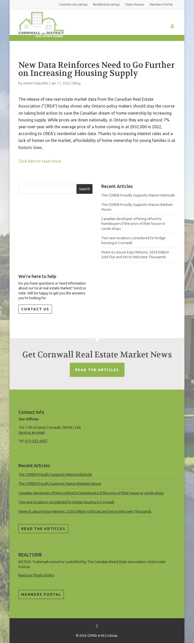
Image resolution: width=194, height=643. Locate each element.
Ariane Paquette (35, 83)
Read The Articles (97, 370)
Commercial (73, 4)
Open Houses (134, 4)
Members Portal (41, 594)
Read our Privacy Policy (36, 575)
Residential (106, 4)
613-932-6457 (36, 441)
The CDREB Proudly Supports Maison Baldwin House (59, 484)
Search (84, 189)
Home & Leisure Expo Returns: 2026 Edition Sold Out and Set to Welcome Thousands (85, 511)
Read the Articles (43, 529)
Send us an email (31, 433)
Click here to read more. (40, 161)
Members (161, 4)
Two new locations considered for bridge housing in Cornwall (66, 502)
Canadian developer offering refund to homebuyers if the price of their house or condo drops (133, 224)
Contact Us (35, 309)
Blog (77, 83)
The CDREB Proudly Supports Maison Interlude (138, 195)
